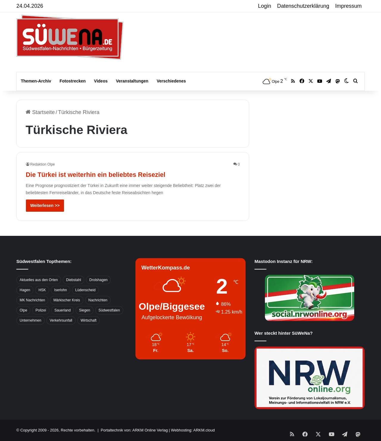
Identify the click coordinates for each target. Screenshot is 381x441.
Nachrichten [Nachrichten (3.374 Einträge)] (97, 300)
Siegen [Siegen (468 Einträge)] (84, 310)
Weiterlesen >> (45, 205)
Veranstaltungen (132, 81)
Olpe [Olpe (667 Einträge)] (23, 310)
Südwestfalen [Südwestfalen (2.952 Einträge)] (109, 310)
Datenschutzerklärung (303, 6)
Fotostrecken (73, 81)
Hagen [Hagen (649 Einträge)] (25, 290)
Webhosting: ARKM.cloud (193, 430)
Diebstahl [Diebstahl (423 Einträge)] (73, 280)
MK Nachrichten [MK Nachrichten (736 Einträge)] (32, 300)
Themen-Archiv (36, 81)
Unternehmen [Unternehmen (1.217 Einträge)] (30, 320)
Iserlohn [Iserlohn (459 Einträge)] (60, 290)
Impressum (348, 6)
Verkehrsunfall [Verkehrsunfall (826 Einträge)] (61, 320)
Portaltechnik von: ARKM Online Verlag (134, 430)
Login (264, 6)
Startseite (40, 112)
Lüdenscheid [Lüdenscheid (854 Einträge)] (85, 290)
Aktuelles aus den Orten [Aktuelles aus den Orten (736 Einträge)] (39, 280)
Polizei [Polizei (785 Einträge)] (40, 310)
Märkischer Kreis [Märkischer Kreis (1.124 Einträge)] (66, 300)
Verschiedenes (171, 81)
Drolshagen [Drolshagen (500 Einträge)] (98, 280)
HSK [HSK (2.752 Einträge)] (42, 290)
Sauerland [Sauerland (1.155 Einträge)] (62, 310)
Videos (101, 81)
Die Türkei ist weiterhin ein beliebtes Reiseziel (123, 174)
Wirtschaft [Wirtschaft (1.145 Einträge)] (88, 320)
